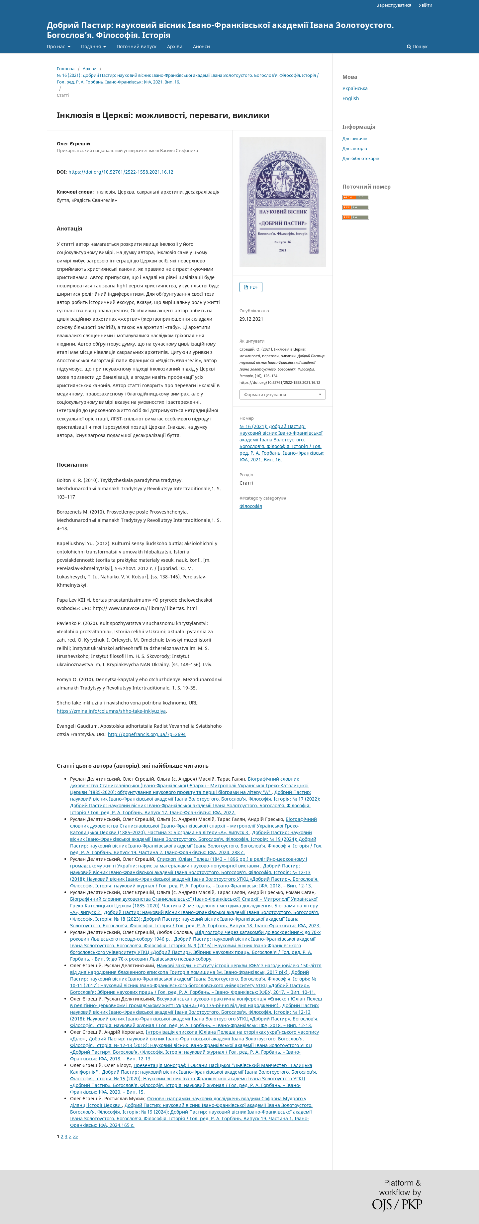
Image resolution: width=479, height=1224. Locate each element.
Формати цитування (265, 394)
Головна (65, 69)
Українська (355, 88)
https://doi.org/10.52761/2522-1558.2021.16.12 (120, 172)
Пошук (417, 46)
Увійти (425, 5)
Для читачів (354, 138)
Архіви (174, 46)
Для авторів (354, 148)
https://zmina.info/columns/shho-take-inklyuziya (111, 711)
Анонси (201, 46)
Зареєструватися (394, 5)
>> (75, 1136)
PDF (253, 287)
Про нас (56, 46)
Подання (91, 46)
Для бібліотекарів (360, 158)
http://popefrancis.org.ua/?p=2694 (147, 734)
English (350, 98)
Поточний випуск (136, 46)
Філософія (251, 506)
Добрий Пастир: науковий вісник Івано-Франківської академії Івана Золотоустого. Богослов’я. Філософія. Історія (220, 29)
